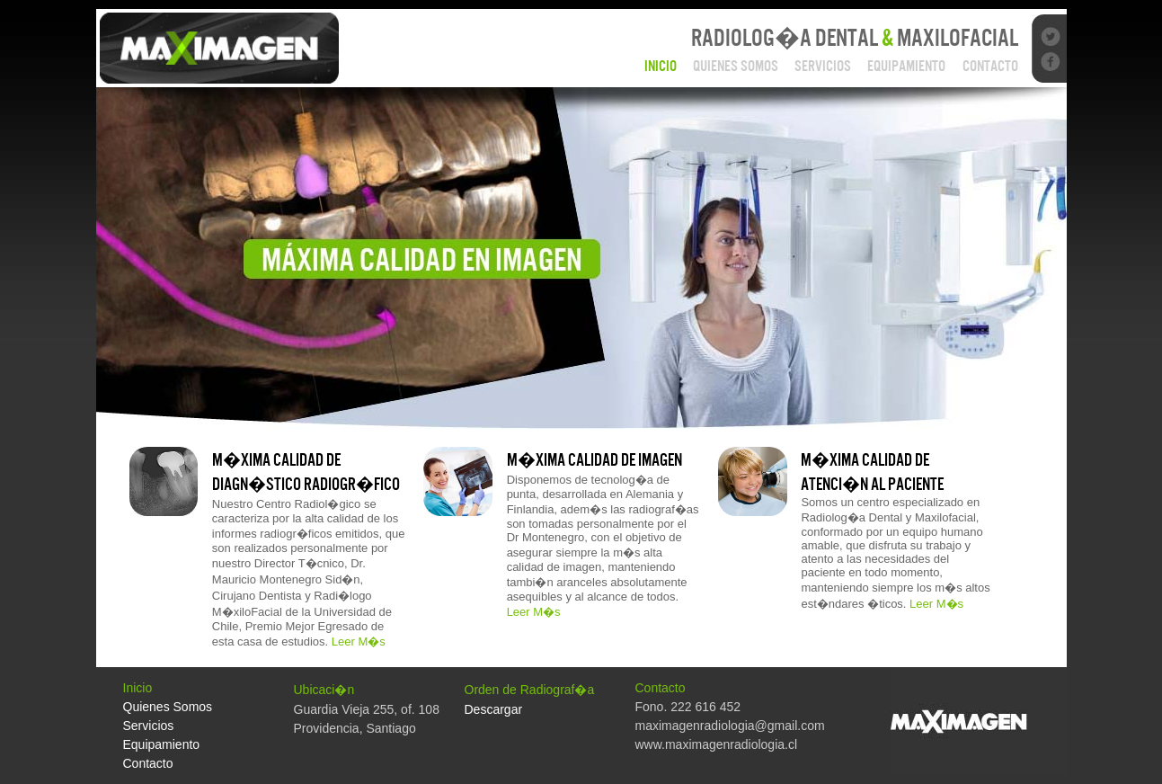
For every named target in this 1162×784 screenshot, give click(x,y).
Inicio (660, 66)
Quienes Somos (735, 66)
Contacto (990, 66)
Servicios (822, 66)
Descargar (494, 709)
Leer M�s (359, 641)
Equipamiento (906, 66)
